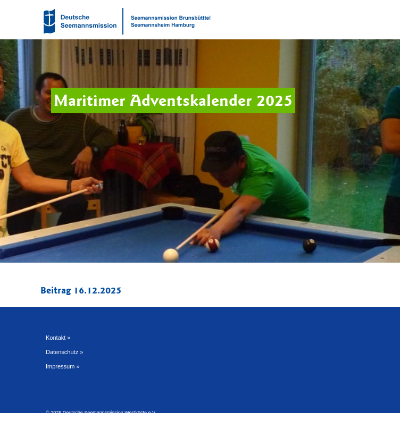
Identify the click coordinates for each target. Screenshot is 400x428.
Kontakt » (58, 337)
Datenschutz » (64, 352)
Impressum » (63, 366)
